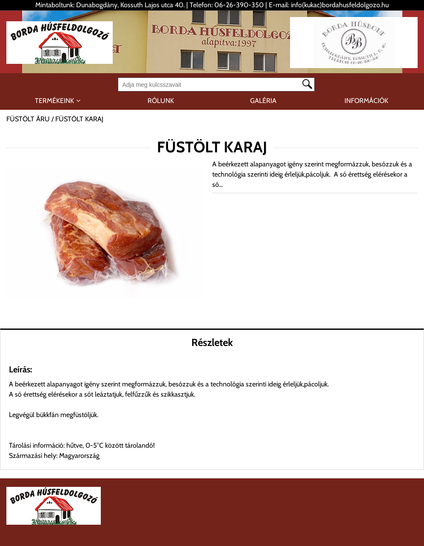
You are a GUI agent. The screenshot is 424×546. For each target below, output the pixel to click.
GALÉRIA (263, 101)
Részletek (212, 342)
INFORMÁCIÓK (366, 101)
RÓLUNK (161, 101)
